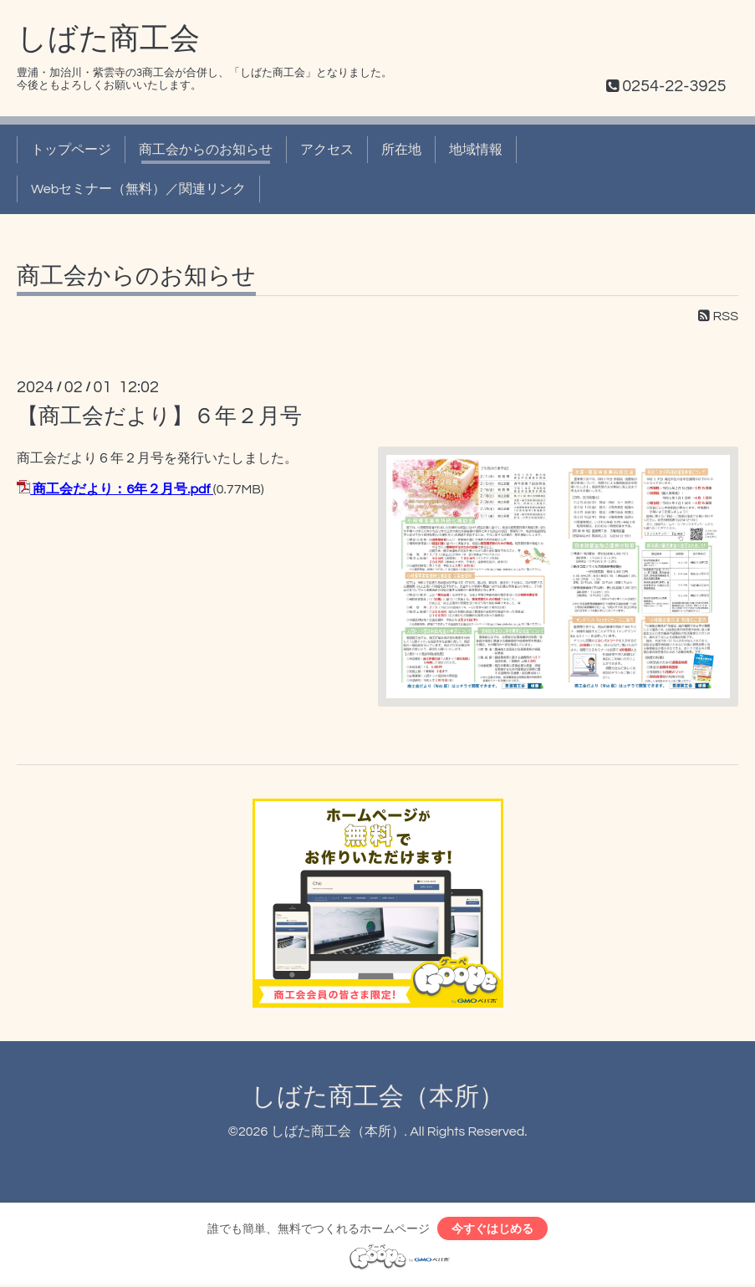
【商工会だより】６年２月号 (159, 416)
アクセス (327, 149)
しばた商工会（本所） (377, 1097)
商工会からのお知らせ (206, 149)
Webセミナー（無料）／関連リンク (138, 189)
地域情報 (475, 149)
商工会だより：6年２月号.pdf (121, 489)
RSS (718, 316)
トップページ (71, 149)
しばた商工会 (108, 39)
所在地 (401, 149)
